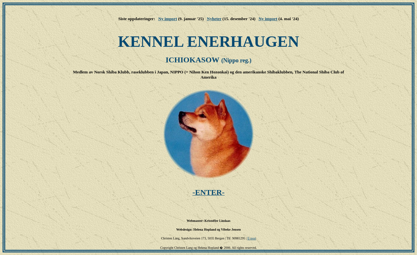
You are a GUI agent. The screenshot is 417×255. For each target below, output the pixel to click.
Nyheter (214, 18)
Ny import (167, 18)
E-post (251, 238)
